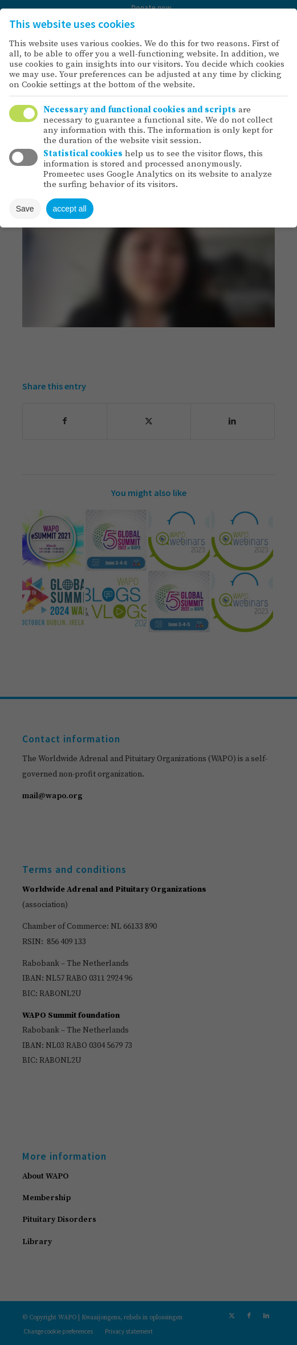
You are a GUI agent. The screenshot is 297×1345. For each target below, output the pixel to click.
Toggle (23, 113)
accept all (70, 208)
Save (25, 208)
